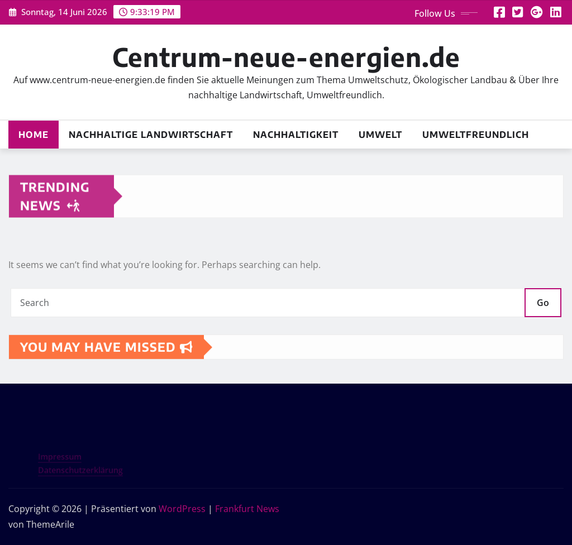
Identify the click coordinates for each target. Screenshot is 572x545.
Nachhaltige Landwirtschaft (151, 134)
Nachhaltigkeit (296, 134)
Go (543, 303)
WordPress (182, 509)
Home (33, 134)
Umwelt (380, 134)
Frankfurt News (247, 509)
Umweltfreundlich (475, 134)
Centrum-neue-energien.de (286, 57)
